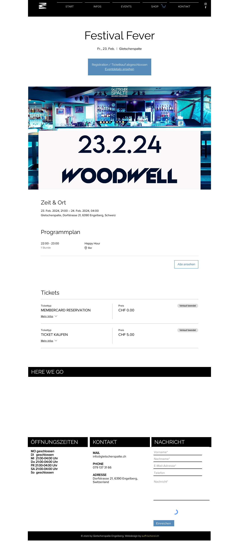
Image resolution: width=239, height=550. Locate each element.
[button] (163, 6)
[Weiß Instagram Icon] (205, 3)
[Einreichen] (163, 523)
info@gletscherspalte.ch (109, 456)
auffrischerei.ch (150, 536)
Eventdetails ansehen (119, 69)
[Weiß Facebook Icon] (205, 7)
